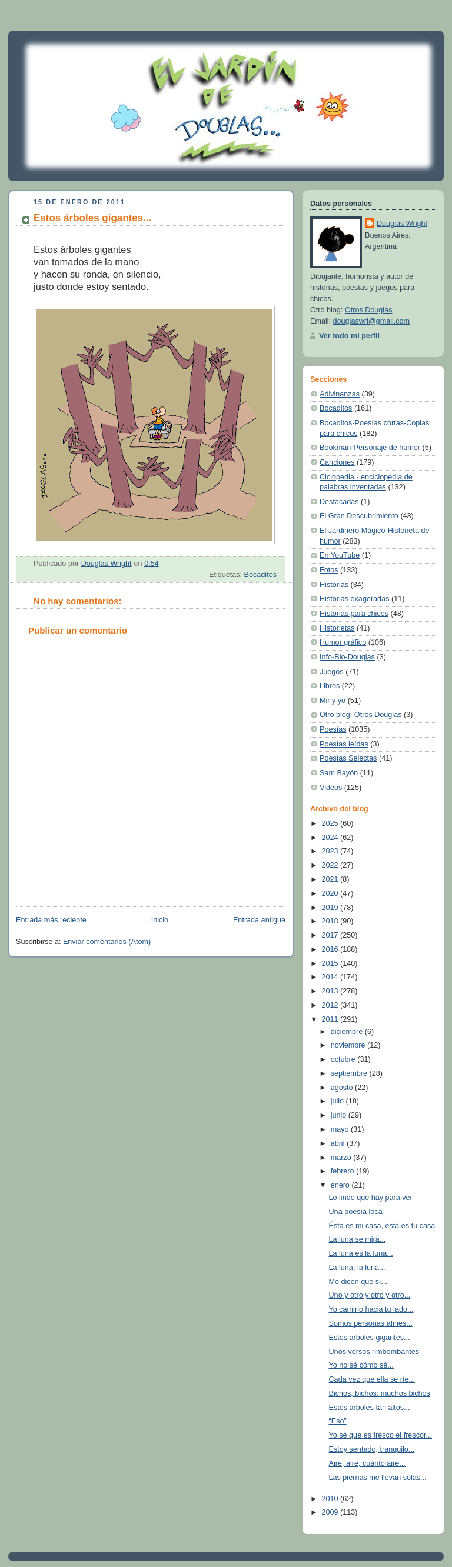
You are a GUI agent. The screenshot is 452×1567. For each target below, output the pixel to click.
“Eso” (338, 1421)
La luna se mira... (357, 1239)
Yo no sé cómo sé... (361, 1365)
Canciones (337, 462)
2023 (331, 851)
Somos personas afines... (371, 1323)
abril (339, 1143)
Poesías (333, 729)
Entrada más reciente (51, 920)
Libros (330, 686)
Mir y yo (332, 700)
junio (339, 1115)
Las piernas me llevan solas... (378, 1477)
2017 (331, 935)
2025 (331, 823)
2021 (331, 879)
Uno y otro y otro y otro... (370, 1295)
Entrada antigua (259, 920)
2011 (331, 1019)
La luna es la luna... (361, 1253)
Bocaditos (260, 575)
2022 (331, 865)
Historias (334, 585)
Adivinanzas (340, 394)
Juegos (332, 672)
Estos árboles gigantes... (369, 1337)
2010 (331, 1499)
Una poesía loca (356, 1212)
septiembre (350, 1073)
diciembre (348, 1032)
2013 (331, 991)
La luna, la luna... (357, 1267)
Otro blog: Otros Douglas (360, 715)
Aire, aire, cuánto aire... (367, 1463)
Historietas (337, 628)
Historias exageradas (354, 599)
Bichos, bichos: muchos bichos (379, 1393)
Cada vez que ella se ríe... (372, 1379)
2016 (331, 949)
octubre (344, 1059)
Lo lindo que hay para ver (371, 1197)
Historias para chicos (354, 613)
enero (341, 1185)
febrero (343, 1171)
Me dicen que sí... (358, 1282)
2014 (331, 977)
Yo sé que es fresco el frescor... (380, 1435)
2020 (331, 893)
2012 (331, 1005)
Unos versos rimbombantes (374, 1352)
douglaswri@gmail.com (371, 321)
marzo (342, 1157)
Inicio (159, 920)
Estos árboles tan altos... (369, 1407)
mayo (341, 1129)
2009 (331, 1512)
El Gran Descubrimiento (359, 516)
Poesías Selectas (348, 758)
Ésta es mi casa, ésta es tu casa (382, 1226)
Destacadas (339, 502)
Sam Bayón (339, 773)
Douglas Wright (402, 223)
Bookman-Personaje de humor (370, 448)
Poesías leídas (344, 744)
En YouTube (340, 555)
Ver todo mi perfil (349, 336)
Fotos (329, 570)
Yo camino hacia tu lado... (371, 1309)
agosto (343, 1087)
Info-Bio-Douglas (347, 657)
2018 (331, 921)
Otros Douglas (369, 310)
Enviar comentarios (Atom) (107, 942)
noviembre (349, 1045)
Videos (331, 788)
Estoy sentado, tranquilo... (372, 1449)
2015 (331, 963)
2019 (331, 907)
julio (338, 1101)
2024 (331, 837)
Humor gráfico (343, 642)
